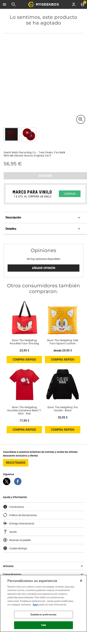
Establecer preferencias (44, 614)
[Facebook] (17, 484)
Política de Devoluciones (20, 515)
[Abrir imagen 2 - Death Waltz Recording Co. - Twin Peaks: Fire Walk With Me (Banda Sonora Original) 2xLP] (29, 134)
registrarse (15, 463)
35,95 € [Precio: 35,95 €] (63, 417)
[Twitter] (6, 484)
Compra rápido (27, 360)
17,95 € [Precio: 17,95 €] (24, 421)
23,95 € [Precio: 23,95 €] (24, 350)
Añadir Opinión (43, 268)
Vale (43, 625)
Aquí (35, 604)
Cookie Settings (15, 548)
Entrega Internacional (18, 523)
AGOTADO (45, 176)
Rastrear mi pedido (17, 540)
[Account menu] (73, 4)
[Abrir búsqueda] (13, 4)
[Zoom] (80, 119)
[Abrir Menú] (4, 4)
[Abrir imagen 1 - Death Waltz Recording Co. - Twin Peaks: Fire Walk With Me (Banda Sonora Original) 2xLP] (11, 134)
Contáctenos (13, 506)
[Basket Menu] (82, 4)
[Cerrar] (81, 581)
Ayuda (10, 531)
